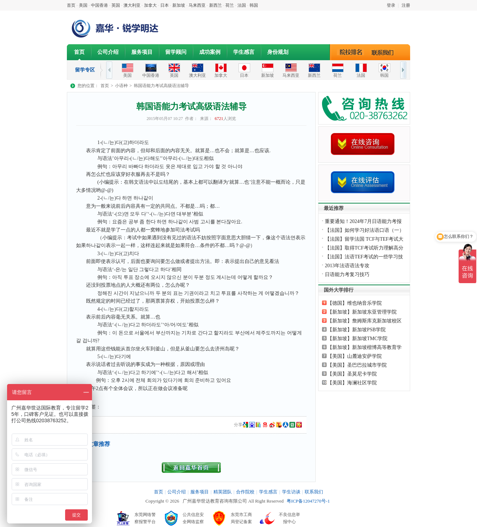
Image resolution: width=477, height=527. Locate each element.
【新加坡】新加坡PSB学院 (356, 329)
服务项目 (142, 52)
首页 (71, 5)
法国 (241, 5)
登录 (391, 5)
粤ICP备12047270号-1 (308, 501)
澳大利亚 (131, 5)
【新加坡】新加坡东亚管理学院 (362, 312)
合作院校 (245, 491)
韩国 (253, 5)
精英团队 (222, 491)
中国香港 (99, 5)
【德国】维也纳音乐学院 (354, 303)
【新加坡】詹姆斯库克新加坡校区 (364, 320)
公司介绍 (108, 52)
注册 (406, 5)
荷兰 (229, 5)
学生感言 (243, 52)
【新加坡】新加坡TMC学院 (357, 338)
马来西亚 (197, 5)
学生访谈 (291, 491)
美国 (83, 5)
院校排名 (351, 52)
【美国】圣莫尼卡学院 (352, 374)
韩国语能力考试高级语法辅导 (161, 85)
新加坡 (178, 5)
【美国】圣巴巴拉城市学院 (357, 365)
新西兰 (215, 5)
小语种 (121, 85)
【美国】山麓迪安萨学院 (354, 356)
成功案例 (209, 52)
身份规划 (277, 52)
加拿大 (150, 5)
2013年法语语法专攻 (347, 265)
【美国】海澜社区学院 (352, 382)
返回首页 (191, 467)
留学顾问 (175, 52)
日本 (164, 5)
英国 (115, 5)
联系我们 (384, 52)
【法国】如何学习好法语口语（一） (364, 230)
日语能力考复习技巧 (347, 274)
